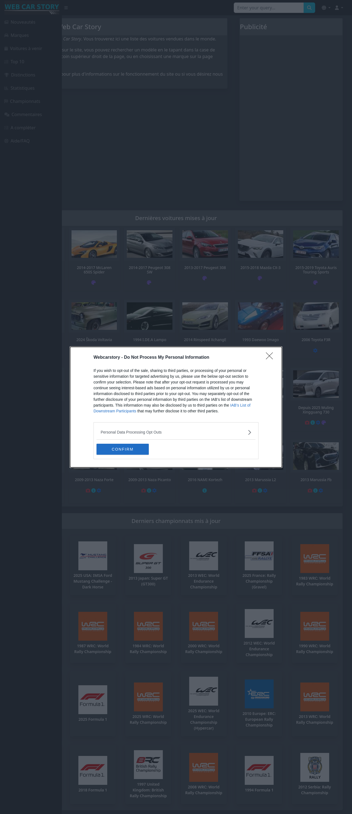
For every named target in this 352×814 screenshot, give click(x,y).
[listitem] (176, 432)
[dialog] (176, 407)
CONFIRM (122, 449)
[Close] (271, 357)
